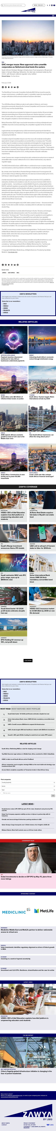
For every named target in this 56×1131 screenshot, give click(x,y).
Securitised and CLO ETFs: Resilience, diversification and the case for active (27, 970)
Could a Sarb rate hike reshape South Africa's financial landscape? (41, 475)
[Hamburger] (53, 16)
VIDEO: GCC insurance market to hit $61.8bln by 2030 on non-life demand (42, 611)
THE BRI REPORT (28, 1035)
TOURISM (31, 395)
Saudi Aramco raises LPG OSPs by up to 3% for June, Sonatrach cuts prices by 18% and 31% (27, 809)
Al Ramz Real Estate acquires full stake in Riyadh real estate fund (42, 514)
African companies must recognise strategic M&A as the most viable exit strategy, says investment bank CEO (28, 765)
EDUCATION (4, 510)
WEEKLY (5, 306)
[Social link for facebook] (49, 5)
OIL (30, 433)
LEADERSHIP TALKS (28, 840)
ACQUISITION (33, 510)
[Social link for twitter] (47, 5)
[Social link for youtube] (54, 5)
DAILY (5, 303)
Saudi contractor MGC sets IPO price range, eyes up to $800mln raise (13, 577)
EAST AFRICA (11, 272)
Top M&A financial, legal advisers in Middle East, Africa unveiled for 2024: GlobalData (28, 754)
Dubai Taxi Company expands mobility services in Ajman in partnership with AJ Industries (26, 815)
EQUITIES (32, 544)
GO (53, 795)
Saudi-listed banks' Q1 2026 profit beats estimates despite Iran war (13, 611)
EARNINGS (3, 606)
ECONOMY (4, 957)
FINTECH (3, 945)
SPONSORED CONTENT (28, 894)
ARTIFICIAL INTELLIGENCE (8, 355)
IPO (2, 544)
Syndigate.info (12, 252)
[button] (3, 87)
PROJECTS (6, 310)
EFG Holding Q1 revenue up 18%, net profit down (12, 641)
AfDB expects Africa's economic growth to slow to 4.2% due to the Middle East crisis (12, 436)
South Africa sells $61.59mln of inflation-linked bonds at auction (12, 398)
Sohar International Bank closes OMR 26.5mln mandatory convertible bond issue (41, 578)
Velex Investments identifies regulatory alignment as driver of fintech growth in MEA (27, 948)
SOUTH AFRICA (33, 473)
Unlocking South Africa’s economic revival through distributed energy (41, 358)
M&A (18, 272)
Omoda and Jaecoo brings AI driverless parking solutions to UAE (21, 819)
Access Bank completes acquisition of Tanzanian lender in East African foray (25, 770)
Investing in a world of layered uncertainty (15, 959)
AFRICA (4, 272)
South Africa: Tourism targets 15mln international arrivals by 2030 (41, 398)
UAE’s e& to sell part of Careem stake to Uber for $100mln (42, 547)
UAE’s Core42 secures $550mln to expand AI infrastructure (26, 724)
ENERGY (31, 355)
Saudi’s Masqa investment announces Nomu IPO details (12, 547)
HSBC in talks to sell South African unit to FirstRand (18, 759)
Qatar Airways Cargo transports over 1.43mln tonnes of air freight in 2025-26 (25, 825)
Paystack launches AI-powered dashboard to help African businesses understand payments (12, 359)
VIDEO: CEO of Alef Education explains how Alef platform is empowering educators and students (13, 515)
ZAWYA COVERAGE (28, 487)
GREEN (5, 308)
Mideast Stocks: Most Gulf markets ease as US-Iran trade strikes (22, 830)
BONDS (3, 395)
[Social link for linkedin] (51, 5)
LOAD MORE (28, 660)
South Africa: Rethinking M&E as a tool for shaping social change (21, 749)
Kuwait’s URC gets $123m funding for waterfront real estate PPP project (30, 735)
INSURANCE (33, 606)
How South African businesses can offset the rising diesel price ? (41, 436)
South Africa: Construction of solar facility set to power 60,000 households (13, 476)
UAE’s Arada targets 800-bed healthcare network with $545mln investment (31, 730)
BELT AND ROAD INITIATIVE (8, 1069)
